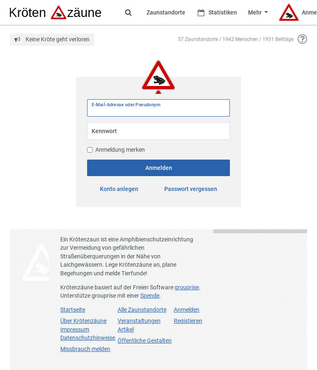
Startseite (72, 309)
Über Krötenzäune (83, 320)
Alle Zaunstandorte (142, 309)
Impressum (74, 329)
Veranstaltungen (139, 320)
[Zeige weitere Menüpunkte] (257, 12)
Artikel (126, 329)
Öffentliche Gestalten (145, 340)
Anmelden (158, 168)
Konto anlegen (119, 189)
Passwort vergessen (190, 189)
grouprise (187, 287)
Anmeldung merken (116, 149)
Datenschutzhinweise (87, 337)
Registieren (188, 320)
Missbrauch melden (85, 349)
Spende (149, 295)
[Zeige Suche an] (128, 12)
